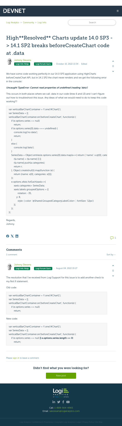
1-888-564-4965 (63, 407)
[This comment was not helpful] (113, 275)
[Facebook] (7, 236)
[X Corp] (12, 236)
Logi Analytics (12, 22)
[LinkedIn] (16, 236)
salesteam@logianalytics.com (64, 411)
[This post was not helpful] (113, 71)
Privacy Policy (88, 422)
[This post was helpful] (113, 61)
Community (28, 22)
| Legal (78, 422)
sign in (16, 358)
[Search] (92, 22)
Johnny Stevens (22, 60)
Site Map (98, 422)
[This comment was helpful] (113, 265)
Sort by (111, 255)
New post (61, 375)
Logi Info (42, 22)
